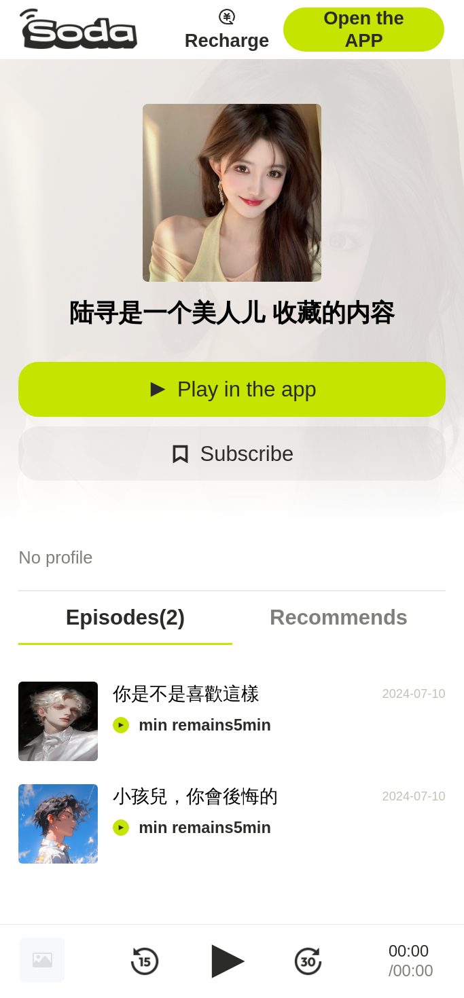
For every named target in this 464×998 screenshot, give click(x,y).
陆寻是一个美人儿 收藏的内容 (231, 313)
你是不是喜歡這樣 (186, 693)
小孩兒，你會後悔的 (195, 796)
